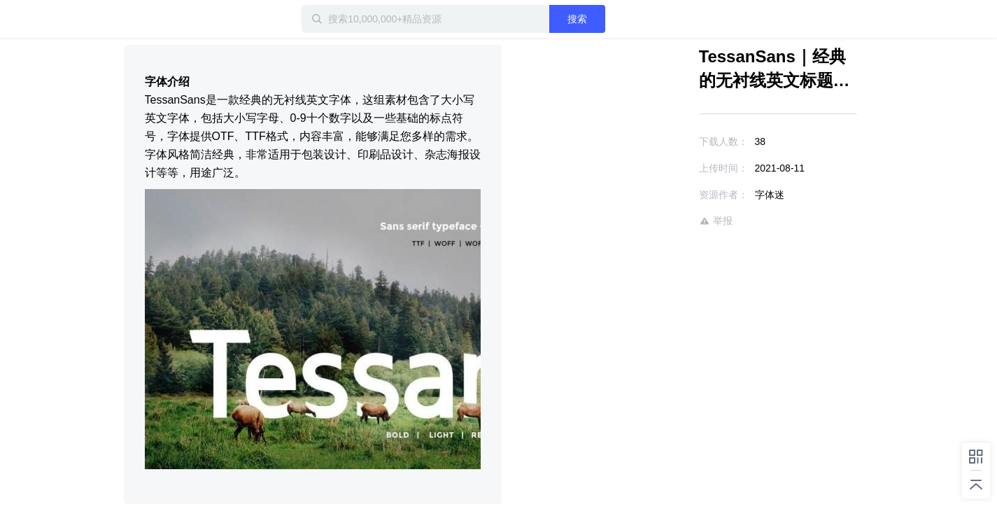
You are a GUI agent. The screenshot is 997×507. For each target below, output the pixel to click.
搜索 (577, 19)
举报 (716, 221)
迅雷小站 (197, 18)
